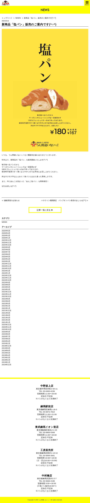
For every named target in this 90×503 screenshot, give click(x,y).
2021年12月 (6, 310)
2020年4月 (6, 341)
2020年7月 (6, 336)
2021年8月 (6, 315)
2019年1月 (6, 362)
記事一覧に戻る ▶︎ (45, 210)
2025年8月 (6, 250)
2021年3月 (6, 320)
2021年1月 (6, 322)
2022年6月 (6, 301)
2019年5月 (6, 353)
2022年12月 (6, 292)
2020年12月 (6, 325)
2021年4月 (6, 318)
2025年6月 (6, 254)
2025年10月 (6, 245)
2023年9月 (6, 282)
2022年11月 (6, 294)
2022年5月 (6, 303)
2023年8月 (6, 285)
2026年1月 (6, 238)
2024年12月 (6, 264)
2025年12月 (6, 240)
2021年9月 (6, 313)
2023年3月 (6, 289)
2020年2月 (6, 343)
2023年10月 (6, 280)
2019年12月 (6, 346)
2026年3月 (6, 235)
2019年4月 (6, 355)
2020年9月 (6, 332)
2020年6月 (6, 339)
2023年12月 (6, 275)
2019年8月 (6, 350)
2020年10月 (6, 329)
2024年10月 (6, 268)
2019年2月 (6, 360)
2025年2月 (6, 261)
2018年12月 (6, 365)
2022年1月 (6, 308)
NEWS (18, 18)
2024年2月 (6, 271)
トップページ (7, 18)
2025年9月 (6, 247)
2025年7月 (6, 252)
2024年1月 (6, 273)
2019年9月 (6, 348)
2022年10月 (6, 296)
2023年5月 (6, 287)
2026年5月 (6, 231)
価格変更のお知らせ (12, 200)
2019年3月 (6, 357)
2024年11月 (6, 266)
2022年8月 (6, 299)
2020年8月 (6, 334)
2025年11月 (6, 242)
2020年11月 (6, 327)
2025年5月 (6, 257)
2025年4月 (6, 259)
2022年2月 (6, 306)
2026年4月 (6, 233)
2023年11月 (6, 278)
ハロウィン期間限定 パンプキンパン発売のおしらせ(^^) (63, 200)
